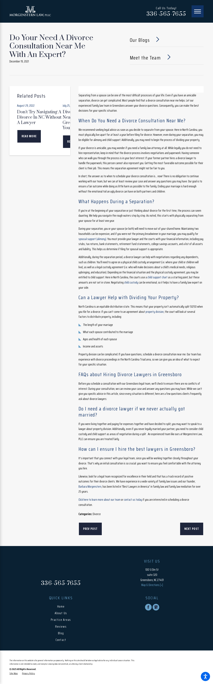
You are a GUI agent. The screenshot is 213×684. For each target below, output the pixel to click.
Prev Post (90, 528)
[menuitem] (61, 606)
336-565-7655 (166, 14)
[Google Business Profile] (156, 607)
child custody (131, 282)
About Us (61, 613)
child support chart (157, 277)
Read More (29, 136)
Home (61, 606)
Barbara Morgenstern (90, 486)
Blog (61, 633)
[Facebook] (148, 607)
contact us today (133, 499)
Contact (61, 640)
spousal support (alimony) (92, 239)
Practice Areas (61, 619)
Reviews (61, 626)
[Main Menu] (198, 11)
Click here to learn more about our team (99, 499)
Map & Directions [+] (152, 585)
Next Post (191, 528)
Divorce (97, 514)
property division (155, 311)
